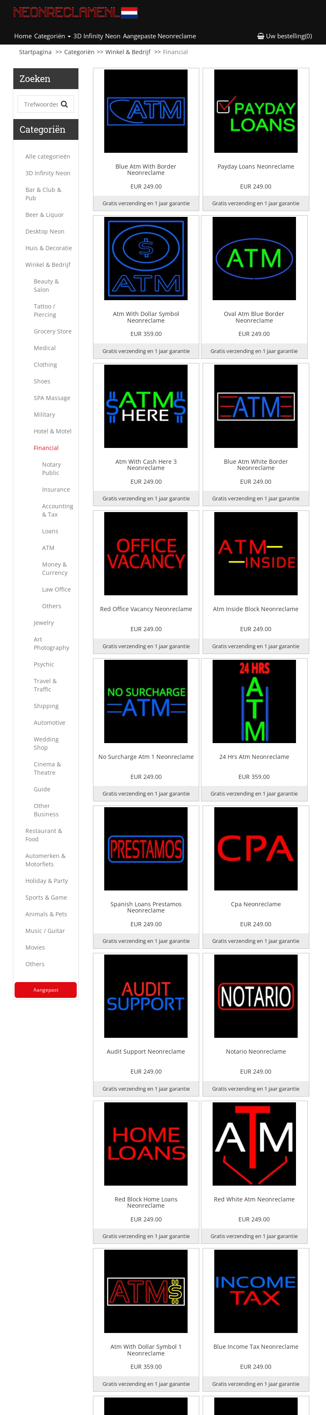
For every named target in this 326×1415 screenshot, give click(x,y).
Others (51, 606)
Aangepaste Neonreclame (159, 36)
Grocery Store (53, 331)
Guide (42, 789)
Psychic (44, 664)
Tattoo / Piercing (45, 310)
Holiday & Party (46, 881)
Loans (50, 531)
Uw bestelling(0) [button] (284, 36)
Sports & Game (46, 897)
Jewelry (44, 623)
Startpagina (35, 52)
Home (23, 35)
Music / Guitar (45, 931)
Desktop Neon (45, 231)
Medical (45, 348)
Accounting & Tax (57, 510)
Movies (35, 947)
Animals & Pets (46, 914)
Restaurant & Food (43, 835)
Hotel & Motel (53, 431)
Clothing (45, 364)
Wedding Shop (46, 743)
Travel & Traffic (45, 685)
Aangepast (45, 989)
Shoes (42, 381)
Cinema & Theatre (47, 768)
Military (44, 414)
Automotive (49, 722)
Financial (46, 448)
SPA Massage (52, 398)
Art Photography (51, 643)
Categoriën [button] (52, 36)
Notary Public (51, 468)
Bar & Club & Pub (43, 194)
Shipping (46, 706)
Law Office (56, 589)
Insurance (56, 489)
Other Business (46, 810)
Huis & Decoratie (48, 248)
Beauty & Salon (46, 285)
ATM (48, 548)
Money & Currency (55, 568)
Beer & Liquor (44, 215)
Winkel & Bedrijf (127, 52)
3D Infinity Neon (96, 36)
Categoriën (79, 52)
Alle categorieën (47, 156)
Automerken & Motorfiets (45, 860)
